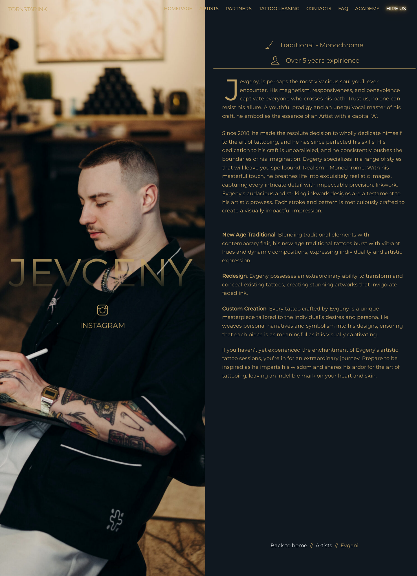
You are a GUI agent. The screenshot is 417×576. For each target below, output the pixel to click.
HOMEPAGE (178, 8)
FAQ (343, 8)
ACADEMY (367, 8)
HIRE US (396, 8)
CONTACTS (318, 8)
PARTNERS (239, 8)
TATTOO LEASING (279, 8)
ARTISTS (209, 8)
